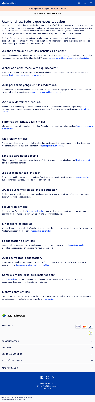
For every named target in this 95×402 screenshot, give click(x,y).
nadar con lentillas (81, 177)
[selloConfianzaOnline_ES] (91, 333)
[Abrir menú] (91, 3)
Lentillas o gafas (9, 279)
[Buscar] (79, 3)
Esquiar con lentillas (35, 211)
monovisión (49, 299)
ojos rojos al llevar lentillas (52, 146)
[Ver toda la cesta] (85, 3)
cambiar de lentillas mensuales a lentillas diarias (69, 58)
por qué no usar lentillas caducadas (46, 92)
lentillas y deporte (83, 160)
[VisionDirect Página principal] (11, 3)
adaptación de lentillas (76, 245)
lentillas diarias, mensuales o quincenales (26, 75)
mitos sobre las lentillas (41, 231)
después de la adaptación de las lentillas (32, 265)
